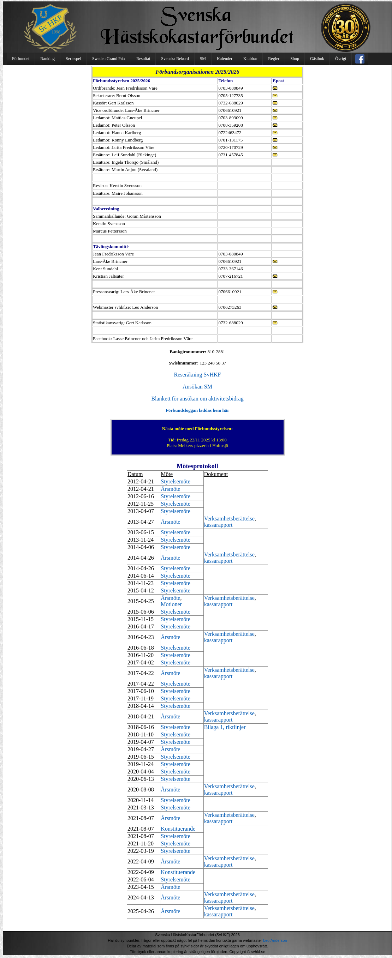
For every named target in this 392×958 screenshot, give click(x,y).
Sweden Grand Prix (108, 58)
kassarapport (218, 525)
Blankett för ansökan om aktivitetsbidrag (197, 399)
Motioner (171, 604)
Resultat (143, 58)
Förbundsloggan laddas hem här (197, 410)
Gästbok (317, 58)
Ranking (47, 58)
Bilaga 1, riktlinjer (225, 727)
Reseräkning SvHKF (197, 375)
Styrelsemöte (175, 481)
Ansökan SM (197, 387)
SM (203, 58)
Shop (294, 58)
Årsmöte (170, 489)
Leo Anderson (275, 940)
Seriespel (73, 58)
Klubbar (250, 58)
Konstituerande (178, 829)
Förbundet (20, 58)
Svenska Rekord (175, 58)
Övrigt (340, 58)
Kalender (224, 58)
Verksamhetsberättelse (229, 519)
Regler (273, 58)
